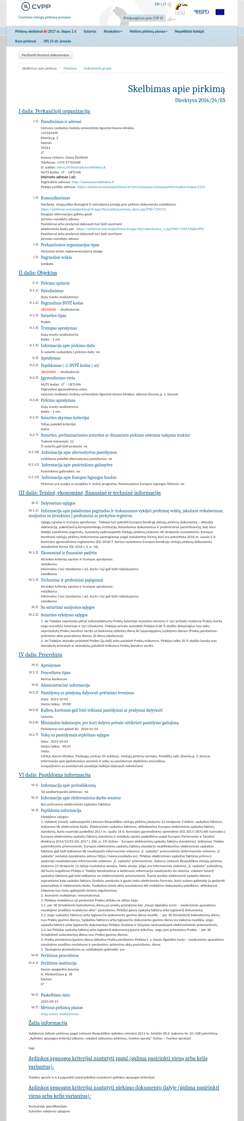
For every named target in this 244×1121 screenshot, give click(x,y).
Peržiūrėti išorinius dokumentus (45, 55)
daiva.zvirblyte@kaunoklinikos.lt (81, 167)
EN (157, 4)
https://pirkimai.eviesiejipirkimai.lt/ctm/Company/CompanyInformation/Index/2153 (141, 187)
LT (164, 4)
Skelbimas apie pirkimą (39, 68)
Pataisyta (70, 68)
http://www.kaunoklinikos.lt (93, 182)
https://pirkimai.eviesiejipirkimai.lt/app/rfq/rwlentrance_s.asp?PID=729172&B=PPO (140, 229)
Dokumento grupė (97, 68)
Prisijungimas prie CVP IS (143, 18)
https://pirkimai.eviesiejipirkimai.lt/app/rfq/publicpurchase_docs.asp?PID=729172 (103, 209)
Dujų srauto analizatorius (59, 1014)
